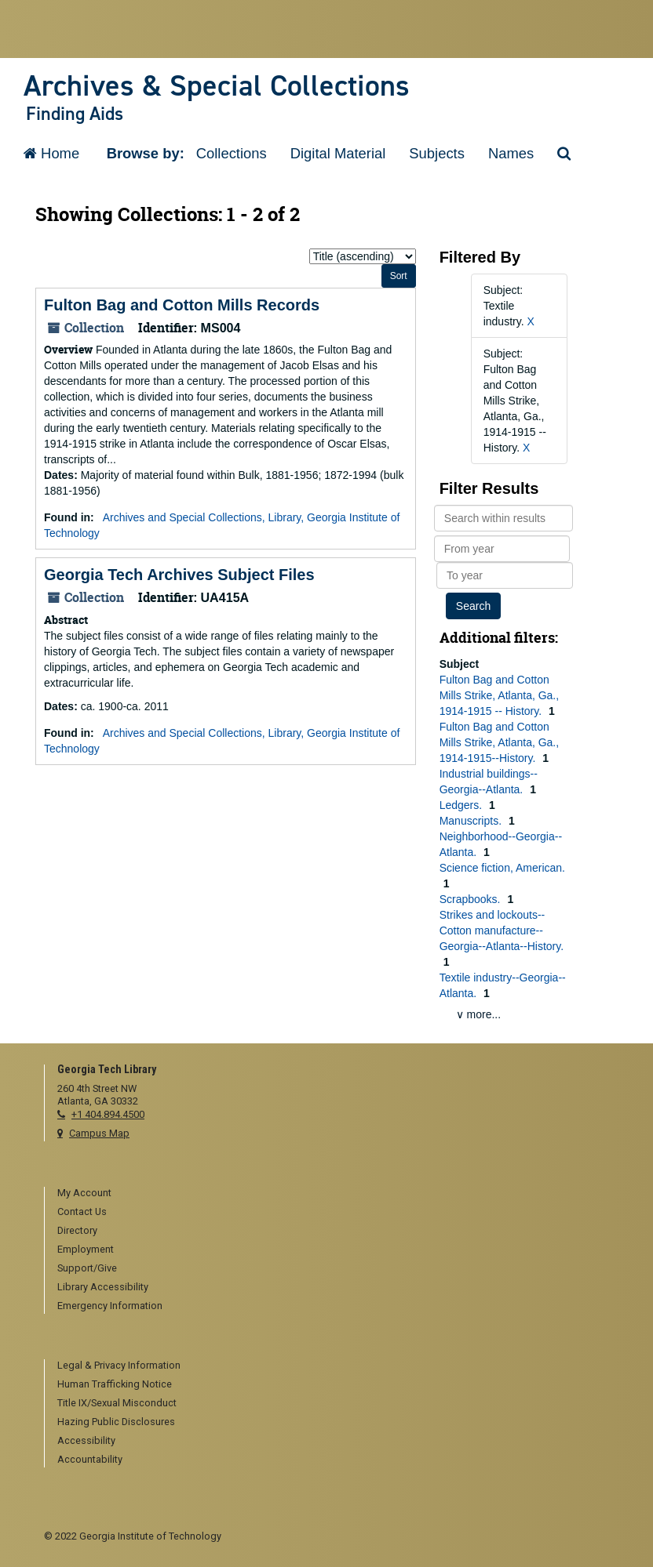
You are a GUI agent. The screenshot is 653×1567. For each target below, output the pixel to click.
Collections (231, 153)
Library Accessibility (102, 1287)
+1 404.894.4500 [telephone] (107, 1114)
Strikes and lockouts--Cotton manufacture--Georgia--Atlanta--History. (502, 930)
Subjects (437, 153)
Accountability (89, 1459)
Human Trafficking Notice (114, 1384)
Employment (85, 1249)
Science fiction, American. (502, 867)
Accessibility (86, 1440)
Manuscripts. (472, 820)
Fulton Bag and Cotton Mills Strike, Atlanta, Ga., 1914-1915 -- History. (500, 695)
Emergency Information (109, 1305)
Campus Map (99, 1133)
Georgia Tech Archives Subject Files (179, 574)
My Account (84, 1193)
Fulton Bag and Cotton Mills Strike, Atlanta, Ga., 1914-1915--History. (500, 742)
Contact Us (82, 1211)
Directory (77, 1230)
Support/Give (87, 1268)
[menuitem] (333, 1194)
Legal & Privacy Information (119, 1365)
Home (51, 153)
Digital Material (338, 153)
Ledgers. (462, 805)
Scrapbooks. (472, 899)
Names (511, 153)
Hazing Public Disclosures (116, 1421)
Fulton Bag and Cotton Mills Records (181, 305)
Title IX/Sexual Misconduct (117, 1403)
